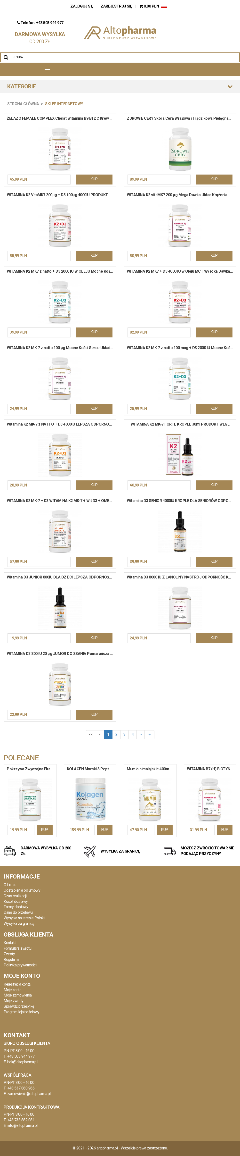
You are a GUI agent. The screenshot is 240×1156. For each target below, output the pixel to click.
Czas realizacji (15, 896)
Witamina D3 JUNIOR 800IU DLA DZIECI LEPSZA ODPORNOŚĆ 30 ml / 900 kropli (61, 577)
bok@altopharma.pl (22, 1062)
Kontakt (10, 942)
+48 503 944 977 (21, 1056)
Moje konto (12, 990)
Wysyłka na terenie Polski (24, 918)
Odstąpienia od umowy (22, 890)
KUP (94, 179)
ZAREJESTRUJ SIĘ (116, 6)
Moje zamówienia (18, 995)
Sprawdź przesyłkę (19, 1006)
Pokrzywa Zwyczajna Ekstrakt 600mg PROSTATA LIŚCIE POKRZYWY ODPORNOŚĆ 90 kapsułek (31, 769)
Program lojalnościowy (22, 1012)
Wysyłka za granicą (19, 923)
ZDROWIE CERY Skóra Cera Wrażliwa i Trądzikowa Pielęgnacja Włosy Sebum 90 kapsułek (181, 118)
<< (91, 734)
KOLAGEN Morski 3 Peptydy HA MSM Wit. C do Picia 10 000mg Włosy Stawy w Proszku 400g (91, 769)
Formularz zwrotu (17, 948)
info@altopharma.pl (22, 1125)
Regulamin (12, 959)
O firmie (10, 884)
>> (149, 734)
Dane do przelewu (18, 912)
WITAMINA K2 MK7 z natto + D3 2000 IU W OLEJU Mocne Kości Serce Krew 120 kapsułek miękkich (61, 271)
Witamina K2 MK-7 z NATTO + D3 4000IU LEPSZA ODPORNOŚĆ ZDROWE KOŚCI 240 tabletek (61, 424)
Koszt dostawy (16, 901)
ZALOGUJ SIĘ (82, 6)
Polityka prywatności (20, 965)
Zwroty (9, 954)
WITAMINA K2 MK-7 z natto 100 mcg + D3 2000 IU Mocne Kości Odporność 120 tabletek (181, 347)
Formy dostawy (16, 907)
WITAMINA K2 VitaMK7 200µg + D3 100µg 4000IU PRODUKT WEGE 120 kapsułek (61, 195)
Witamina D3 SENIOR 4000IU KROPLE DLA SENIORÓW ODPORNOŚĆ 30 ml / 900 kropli (181, 500)
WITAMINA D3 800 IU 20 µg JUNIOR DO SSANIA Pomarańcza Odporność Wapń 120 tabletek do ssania (61, 653)
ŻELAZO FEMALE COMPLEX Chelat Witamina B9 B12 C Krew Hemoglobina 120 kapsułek (61, 118)
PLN (149, 6)
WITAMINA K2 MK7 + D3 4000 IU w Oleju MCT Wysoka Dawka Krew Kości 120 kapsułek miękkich (181, 271)
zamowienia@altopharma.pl (29, 1093)
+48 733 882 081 (21, 1120)
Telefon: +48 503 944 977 (40, 22)
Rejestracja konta (17, 984)
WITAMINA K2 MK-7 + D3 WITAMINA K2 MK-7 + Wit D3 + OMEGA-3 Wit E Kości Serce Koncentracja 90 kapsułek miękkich (61, 500)
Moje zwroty (14, 1000)
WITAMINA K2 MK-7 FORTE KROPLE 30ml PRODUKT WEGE (180, 424)
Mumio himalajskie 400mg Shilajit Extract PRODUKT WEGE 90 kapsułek (151, 769)
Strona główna (23, 103)
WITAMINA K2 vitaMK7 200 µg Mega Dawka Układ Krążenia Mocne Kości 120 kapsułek (181, 195)
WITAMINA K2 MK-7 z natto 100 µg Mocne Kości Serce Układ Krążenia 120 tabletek (61, 347)
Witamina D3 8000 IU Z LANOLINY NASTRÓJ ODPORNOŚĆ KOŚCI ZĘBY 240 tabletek (181, 577)
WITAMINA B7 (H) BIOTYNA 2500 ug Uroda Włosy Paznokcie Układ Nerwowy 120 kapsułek (211, 769)
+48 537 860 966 (21, 1088)
